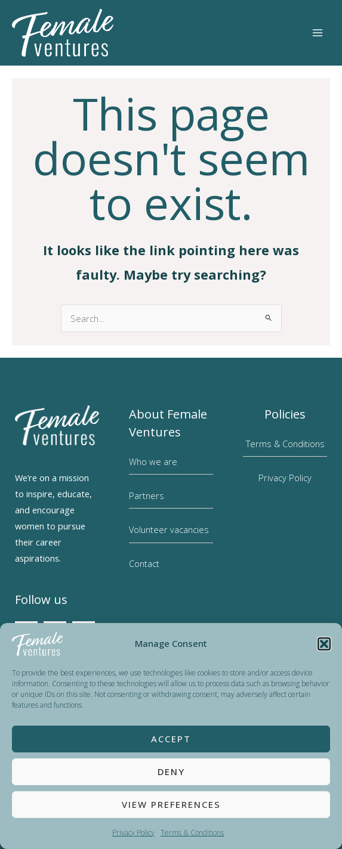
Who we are (153, 461)
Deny (171, 771)
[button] (324, 644)
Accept (171, 739)
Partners (146, 495)
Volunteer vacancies (169, 529)
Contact (144, 563)
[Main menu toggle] (317, 32)
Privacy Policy (133, 833)
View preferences (171, 804)
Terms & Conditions (192, 833)
